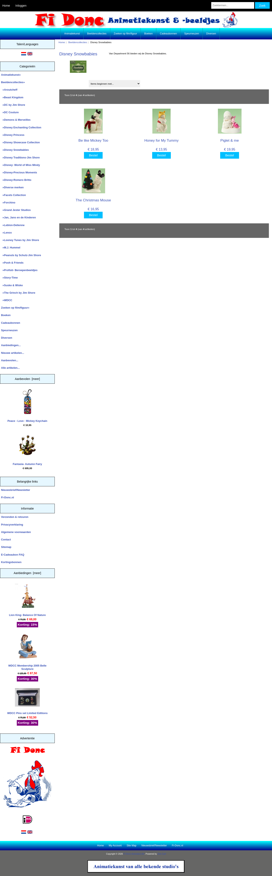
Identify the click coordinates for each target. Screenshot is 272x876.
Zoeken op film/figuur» (15, 307)
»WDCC (6, 300)
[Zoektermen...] (232, 5)
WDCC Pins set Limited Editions (27, 701)
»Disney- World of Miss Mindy (20, 165)
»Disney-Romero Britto (16, 179)
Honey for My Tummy (161, 140)
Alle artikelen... (10, 367)
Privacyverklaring (12, 524)
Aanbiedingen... (11, 345)
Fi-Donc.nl (7, 497)
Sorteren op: (68, 82)
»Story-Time (9, 277)
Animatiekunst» (11, 74)
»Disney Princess (12, 134)
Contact (6, 539)
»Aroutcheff (9, 89)
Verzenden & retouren (14, 516)
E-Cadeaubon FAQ (12, 554)
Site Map (131, 845)
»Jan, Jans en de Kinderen (18, 217)
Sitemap (6, 547)
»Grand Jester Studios (16, 210)
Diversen (211, 33)
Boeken (148, 33)
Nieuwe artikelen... (12, 352)
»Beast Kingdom (12, 97)
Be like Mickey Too (93, 140)
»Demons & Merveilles (15, 119)
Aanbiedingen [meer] (27, 573)
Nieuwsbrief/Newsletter (15, 490)
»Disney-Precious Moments (19, 172)
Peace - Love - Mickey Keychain (27, 405)
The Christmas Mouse (93, 200)
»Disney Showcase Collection (20, 142)
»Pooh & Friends (12, 262)
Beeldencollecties (77, 42)
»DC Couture (10, 112)
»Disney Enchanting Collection (21, 127)
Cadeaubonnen (168, 33)
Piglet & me (229, 140)
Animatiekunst (72, 33)
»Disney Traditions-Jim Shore (20, 157)
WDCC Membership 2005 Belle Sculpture (27, 652)
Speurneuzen (191, 33)
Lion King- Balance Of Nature (27, 600)
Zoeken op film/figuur (125, 33)
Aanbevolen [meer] (27, 379)
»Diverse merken (12, 187)
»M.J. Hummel (10, 247)
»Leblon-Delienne (12, 225)
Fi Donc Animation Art (134, 854)
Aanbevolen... (9, 360)
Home (6, 5)
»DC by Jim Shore (13, 104)
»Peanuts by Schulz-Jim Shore (21, 255)
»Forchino (8, 202)
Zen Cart (162, 854)
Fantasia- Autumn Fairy (27, 449)
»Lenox (6, 232)
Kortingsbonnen (11, 562)
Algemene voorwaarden (16, 532)
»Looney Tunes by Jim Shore (20, 240)
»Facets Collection (13, 195)
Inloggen (20, 5)
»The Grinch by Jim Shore (18, 292)
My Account (115, 845)
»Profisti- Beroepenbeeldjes (19, 270)
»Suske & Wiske (12, 285)
